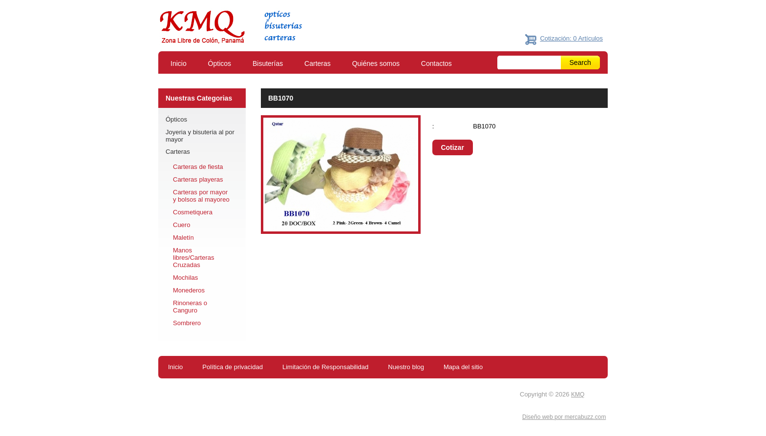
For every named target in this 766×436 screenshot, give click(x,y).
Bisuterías (268, 63)
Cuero (181, 224)
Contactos (436, 63)
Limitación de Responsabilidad (325, 367)
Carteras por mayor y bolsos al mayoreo (201, 195)
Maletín (183, 237)
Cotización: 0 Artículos (571, 38)
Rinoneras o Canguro (190, 306)
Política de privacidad (232, 367)
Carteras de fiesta (198, 166)
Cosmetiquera (193, 212)
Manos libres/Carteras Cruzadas (193, 258)
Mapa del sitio (463, 367)
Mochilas (185, 277)
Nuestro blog (406, 367)
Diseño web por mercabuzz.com (564, 417)
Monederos (189, 290)
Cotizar (452, 147)
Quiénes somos (376, 63)
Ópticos (219, 63)
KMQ (577, 394)
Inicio (178, 63)
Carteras (317, 63)
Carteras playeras (198, 179)
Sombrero (187, 323)
